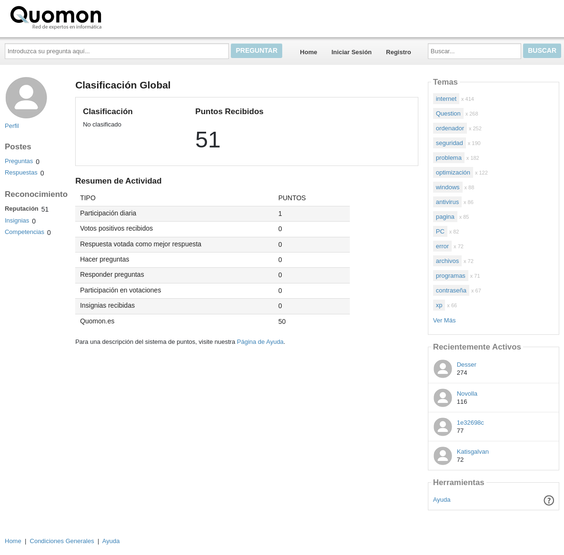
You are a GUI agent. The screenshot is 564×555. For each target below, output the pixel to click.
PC (440, 231)
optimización (453, 172)
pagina (445, 216)
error (442, 246)
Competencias (24, 231)
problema (449, 157)
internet (446, 98)
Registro (398, 52)
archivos (447, 260)
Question (448, 113)
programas (450, 275)
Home (308, 52)
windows (448, 187)
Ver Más (444, 320)
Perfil (12, 125)
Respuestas (21, 172)
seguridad (449, 142)
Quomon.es (86, 16)
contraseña (451, 290)
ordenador (450, 128)
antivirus (447, 201)
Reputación (22, 208)
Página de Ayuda (260, 341)
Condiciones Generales (62, 541)
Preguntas (19, 161)
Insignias (17, 220)
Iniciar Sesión (351, 52)
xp (439, 305)
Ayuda (442, 499)
